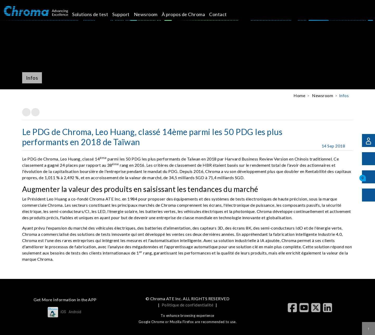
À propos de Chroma (189, 14)
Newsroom (151, 14)
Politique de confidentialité (187, 304)
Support (126, 14)
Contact (224, 14)
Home (299, 95)
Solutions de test (96, 14)
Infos (344, 95)
